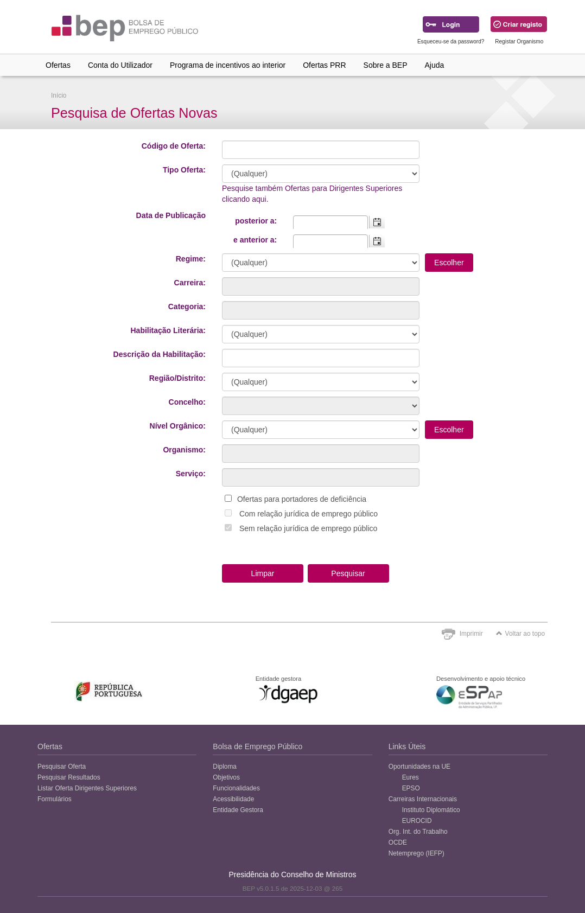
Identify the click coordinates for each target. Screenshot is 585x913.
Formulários (54, 799)
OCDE (398, 842)
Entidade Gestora (238, 810)
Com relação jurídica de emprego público (308, 513)
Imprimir (471, 633)
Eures (410, 777)
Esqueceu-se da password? (450, 41)
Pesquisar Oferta (61, 766)
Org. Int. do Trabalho (418, 831)
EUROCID (417, 821)
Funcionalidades (236, 788)
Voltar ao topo (520, 633)
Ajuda (434, 65)
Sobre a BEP (386, 65)
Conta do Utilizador (120, 65)
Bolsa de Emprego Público (257, 746)
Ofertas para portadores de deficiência (301, 499)
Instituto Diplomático (431, 810)
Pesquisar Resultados (68, 777)
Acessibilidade (233, 799)
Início (58, 95)
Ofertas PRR (324, 65)
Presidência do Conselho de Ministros (292, 874)
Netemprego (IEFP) (416, 853)
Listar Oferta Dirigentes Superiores (87, 788)
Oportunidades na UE (419, 766)
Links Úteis (407, 746)
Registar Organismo (519, 41)
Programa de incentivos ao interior (227, 65)
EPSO (411, 788)
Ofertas (58, 65)
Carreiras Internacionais (423, 799)
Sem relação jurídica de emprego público (308, 528)
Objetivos (226, 777)
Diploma (225, 766)
